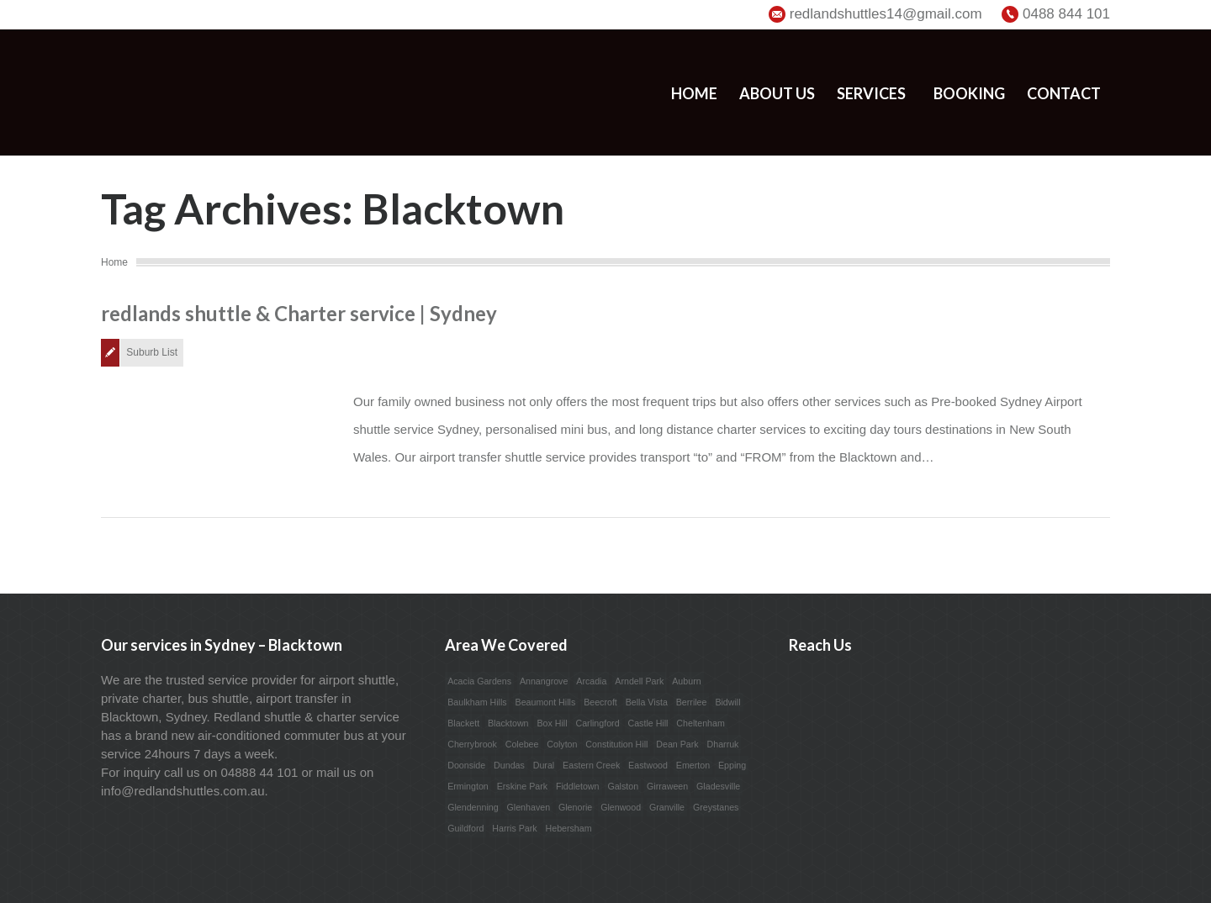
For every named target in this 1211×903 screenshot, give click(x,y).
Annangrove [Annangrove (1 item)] (544, 681)
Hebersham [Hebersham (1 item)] (569, 828)
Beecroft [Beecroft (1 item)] (600, 702)
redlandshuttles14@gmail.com (886, 14)
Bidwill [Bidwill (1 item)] (727, 702)
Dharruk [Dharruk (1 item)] (723, 744)
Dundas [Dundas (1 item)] (509, 765)
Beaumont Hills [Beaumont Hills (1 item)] (546, 702)
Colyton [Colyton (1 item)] (562, 744)
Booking (969, 93)
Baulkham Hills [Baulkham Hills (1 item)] (476, 702)
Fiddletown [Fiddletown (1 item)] (578, 786)
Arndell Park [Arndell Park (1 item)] (639, 681)
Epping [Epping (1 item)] (732, 765)
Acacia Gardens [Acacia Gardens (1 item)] (479, 681)
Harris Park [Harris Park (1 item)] (514, 828)
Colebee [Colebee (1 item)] (522, 744)
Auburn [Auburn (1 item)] (686, 681)
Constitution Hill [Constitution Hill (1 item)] (616, 744)
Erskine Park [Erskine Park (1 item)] (522, 786)
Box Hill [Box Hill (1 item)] (552, 723)
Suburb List (151, 352)
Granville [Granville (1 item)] (667, 807)
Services (871, 93)
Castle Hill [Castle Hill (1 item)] (647, 723)
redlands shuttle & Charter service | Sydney (299, 313)
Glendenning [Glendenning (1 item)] (472, 807)
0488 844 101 (1066, 14)
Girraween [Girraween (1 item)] (667, 786)
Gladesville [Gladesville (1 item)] (718, 786)
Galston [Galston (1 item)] (622, 786)
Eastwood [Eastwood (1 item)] (648, 765)
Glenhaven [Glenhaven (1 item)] (529, 807)
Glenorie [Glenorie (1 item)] (575, 807)
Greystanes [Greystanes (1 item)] (716, 807)
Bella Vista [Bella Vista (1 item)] (647, 702)
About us (777, 93)
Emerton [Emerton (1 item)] (693, 765)
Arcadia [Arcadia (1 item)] (591, 681)
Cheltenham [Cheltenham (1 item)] (700, 723)
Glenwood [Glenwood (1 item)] (620, 807)
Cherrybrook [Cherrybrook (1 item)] (472, 744)
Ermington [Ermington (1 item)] (468, 786)
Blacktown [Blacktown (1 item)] (508, 723)
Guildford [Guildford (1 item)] (465, 828)
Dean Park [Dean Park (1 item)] (677, 744)
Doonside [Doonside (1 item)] (466, 765)
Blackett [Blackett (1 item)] (463, 723)
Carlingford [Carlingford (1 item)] (597, 723)
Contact (1064, 93)
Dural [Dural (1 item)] (543, 765)
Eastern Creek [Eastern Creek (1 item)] (591, 765)
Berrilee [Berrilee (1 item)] (691, 702)
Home (694, 93)
